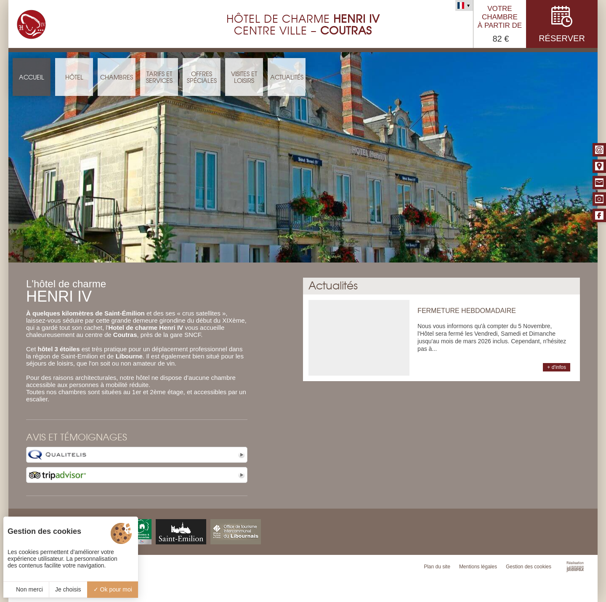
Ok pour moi (112, 589)
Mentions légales (478, 567)
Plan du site (437, 567)
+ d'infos (556, 367)
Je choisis (68, 589)
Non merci (26, 589)
